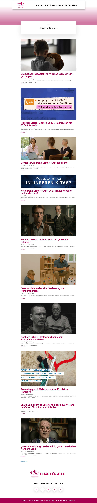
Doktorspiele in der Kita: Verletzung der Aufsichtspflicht (43, 289)
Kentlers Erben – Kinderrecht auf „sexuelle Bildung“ (44, 240)
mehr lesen (23, 83)
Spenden (47, 5)
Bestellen (39, 5)
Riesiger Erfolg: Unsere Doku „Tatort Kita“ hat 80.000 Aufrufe (46, 124)
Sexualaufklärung (30, 79)
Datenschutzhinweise (67, 500)
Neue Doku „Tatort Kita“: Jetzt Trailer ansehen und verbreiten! (46, 192)
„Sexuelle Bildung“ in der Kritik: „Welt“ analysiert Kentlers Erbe (48, 447)
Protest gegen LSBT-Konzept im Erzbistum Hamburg (44, 390)
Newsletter (56, 5)
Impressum (55, 500)
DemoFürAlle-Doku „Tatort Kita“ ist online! (44, 162)
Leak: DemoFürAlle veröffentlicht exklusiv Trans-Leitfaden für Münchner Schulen (48, 406)
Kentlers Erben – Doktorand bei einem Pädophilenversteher (42, 338)
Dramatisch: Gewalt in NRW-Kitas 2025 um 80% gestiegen (47, 75)
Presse (64, 5)
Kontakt (71, 5)
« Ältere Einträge (24, 461)
